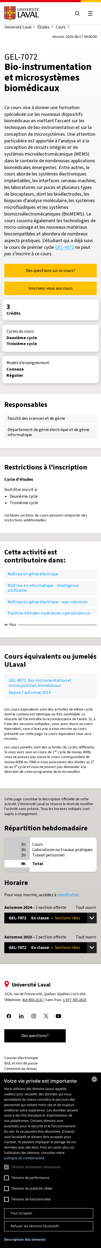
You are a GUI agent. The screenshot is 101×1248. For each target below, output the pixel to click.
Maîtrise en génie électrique (33, 574)
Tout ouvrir (86, 907)
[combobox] (94, 1079)
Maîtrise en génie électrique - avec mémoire (48, 602)
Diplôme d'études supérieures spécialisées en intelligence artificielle (49, 615)
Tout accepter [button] (22, 1213)
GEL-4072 (64, 247)
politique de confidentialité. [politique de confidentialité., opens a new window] (24, 1158)
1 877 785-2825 (74, 999)
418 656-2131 (32, 999)
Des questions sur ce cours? (50, 270)
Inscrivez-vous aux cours (51, 288)
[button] (25, 1240)
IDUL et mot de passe (21, 1063)
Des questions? (35, 1035)
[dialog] (50, 1160)
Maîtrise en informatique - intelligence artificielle (43, 588)
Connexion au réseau (20, 1068)
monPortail (68, 895)
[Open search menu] (77, 13)
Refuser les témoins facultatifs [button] (35, 1226)
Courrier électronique (21, 1057)
